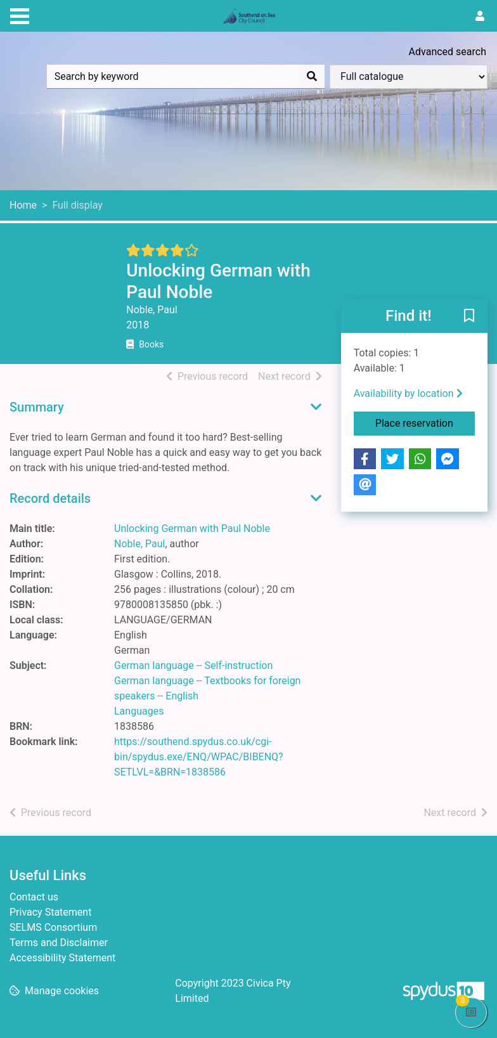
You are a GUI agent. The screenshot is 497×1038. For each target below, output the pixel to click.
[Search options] (408, 77)
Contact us (34, 897)
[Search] (312, 77)
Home (23, 205)
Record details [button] (50, 498)
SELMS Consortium (53, 927)
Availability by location (408, 393)
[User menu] (480, 16)
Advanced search (447, 52)
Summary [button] (37, 407)
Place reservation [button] (425, 422)
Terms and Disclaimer (59, 943)
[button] (469, 317)
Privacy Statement (50, 912)
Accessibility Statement (62, 958)
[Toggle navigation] (19, 14)
